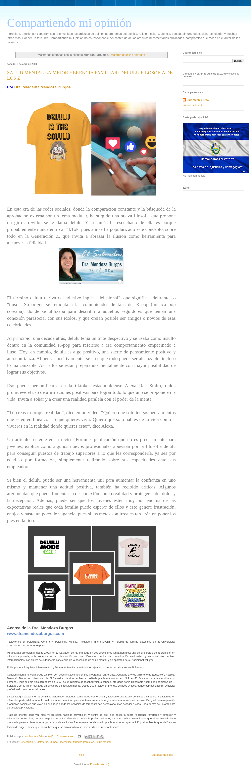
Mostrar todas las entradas (128, 54)
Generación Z (27, 741)
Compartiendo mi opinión (69, 22)
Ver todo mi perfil (192, 105)
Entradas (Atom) (99, 764)
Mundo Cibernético (60, 741)
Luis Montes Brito (34, 736)
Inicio (81, 754)
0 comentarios (65, 736)
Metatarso (42, 741)
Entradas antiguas (162, 754)
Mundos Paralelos (83, 741)
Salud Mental (103, 741)
